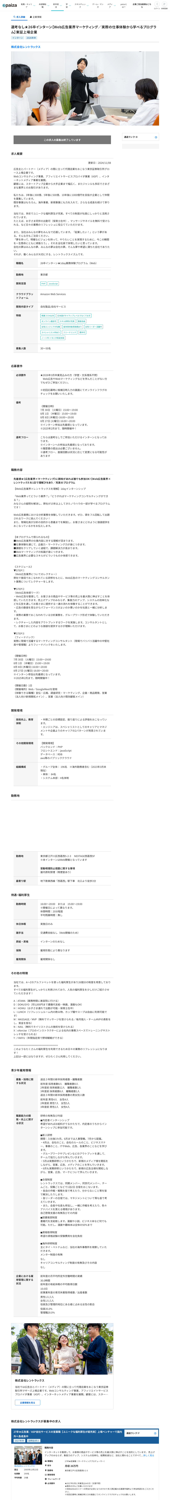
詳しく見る (148, 1423)
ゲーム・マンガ (97, 5)
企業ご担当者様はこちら (142, 5)
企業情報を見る (27, 1371)
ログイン (157, 8)
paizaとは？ (123, 5)
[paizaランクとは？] (156, 137)
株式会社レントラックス (26, 47)
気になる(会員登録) (73, 1476)
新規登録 (164, 8)
